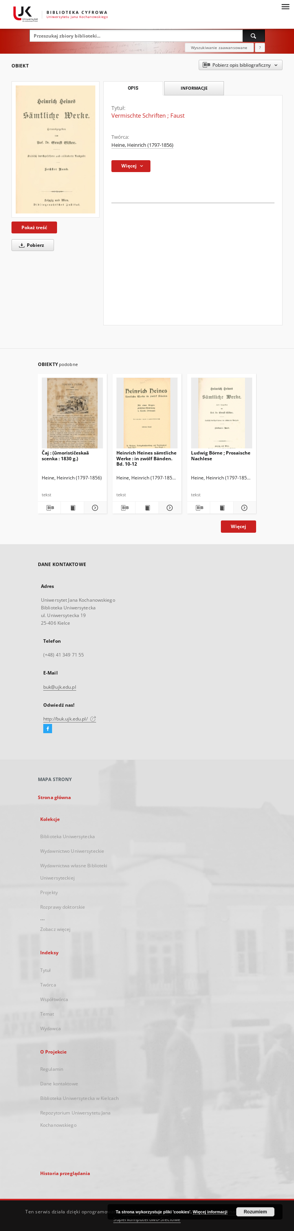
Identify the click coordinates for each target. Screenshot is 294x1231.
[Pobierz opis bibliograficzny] (49, 508)
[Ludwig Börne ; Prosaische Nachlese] (221, 415)
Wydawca (50, 1028)
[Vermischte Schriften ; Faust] (55, 149)
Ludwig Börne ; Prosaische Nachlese (220, 455)
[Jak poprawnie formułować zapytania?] (260, 47)
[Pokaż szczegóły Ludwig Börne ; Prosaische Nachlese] (243, 508)
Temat (47, 1014)
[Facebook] (47, 728)
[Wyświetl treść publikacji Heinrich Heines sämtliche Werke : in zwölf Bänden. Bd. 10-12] (147, 508)
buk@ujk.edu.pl (59, 687)
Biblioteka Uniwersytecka (67, 836)
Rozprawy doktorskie (62, 907)
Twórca (48, 985)
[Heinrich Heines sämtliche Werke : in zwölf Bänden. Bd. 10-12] (147, 415)
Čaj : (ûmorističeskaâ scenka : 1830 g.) (65, 455)
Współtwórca (54, 999)
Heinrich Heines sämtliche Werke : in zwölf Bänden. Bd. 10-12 (146, 458)
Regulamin (51, 1069)
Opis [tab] (133, 88)
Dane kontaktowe (59, 1083)
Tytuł (45, 970)
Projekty (49, 892)
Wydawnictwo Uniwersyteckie (72, 851)
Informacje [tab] (194, 88)
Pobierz (30, 245)
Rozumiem (255, 1212)
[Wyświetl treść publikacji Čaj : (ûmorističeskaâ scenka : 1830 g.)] (72, 508)
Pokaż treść (34, 227)
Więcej (238, 526)
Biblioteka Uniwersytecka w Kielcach (79, 1098)
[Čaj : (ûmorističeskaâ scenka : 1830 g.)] (72, 415)
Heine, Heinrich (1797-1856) (142, 145)
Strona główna (54, 797)
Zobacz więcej (55, 929)
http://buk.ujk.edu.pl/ (69, 719)
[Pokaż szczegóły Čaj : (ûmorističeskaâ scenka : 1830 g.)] (94, 508)
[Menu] (285, 6)
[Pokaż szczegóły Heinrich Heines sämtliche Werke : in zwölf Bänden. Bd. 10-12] (169, 508)
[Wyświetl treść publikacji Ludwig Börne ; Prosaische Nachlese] (221, 508)
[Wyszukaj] (254, 36)
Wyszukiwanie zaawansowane (219, 47)
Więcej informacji (210, 1212)
